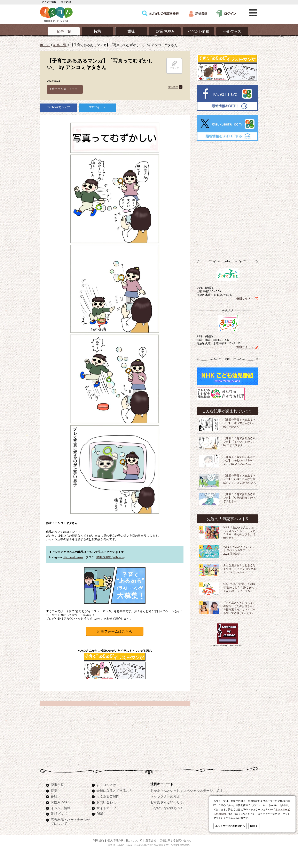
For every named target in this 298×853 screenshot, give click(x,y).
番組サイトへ (244, 298)
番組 (54, 796)
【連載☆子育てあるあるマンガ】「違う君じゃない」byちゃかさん (239, 423)
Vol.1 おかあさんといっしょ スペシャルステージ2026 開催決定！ (238, 550)
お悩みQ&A (59, 802)
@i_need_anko (73, 557)
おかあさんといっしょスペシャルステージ (181, 790)
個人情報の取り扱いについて (124, 840)
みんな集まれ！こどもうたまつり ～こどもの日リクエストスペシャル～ (239, 569)
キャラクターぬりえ (165, 796)
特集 (54, 790)
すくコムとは (106, 785)
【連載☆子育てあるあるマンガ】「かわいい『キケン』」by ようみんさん (239, 460)
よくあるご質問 (107, 796)
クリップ (174, 65)
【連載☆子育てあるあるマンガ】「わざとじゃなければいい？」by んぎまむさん (239, 479)
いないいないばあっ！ (166, 808)
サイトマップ (106, 808)
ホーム (45, 45)
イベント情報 (60, 808)
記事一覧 (59, 45)
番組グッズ (59, 813)
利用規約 (98, 840)
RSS (99, 813)
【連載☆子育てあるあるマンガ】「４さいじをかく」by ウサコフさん (239, 442)
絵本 (220, 790)
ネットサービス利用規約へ (230, 826)
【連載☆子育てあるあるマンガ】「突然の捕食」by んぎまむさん (239, 498)
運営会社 (151, 840)
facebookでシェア (58, 107)
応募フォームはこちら (114, 631)
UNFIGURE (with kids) (110, 557)
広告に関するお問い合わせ (176, 840)
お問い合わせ (106, 802)
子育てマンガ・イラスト (65, 89)
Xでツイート (97, 107)
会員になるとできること (114, 790)
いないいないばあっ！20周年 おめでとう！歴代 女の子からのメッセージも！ (239, 588)
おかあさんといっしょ (166, 802)
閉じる (254, 826)
